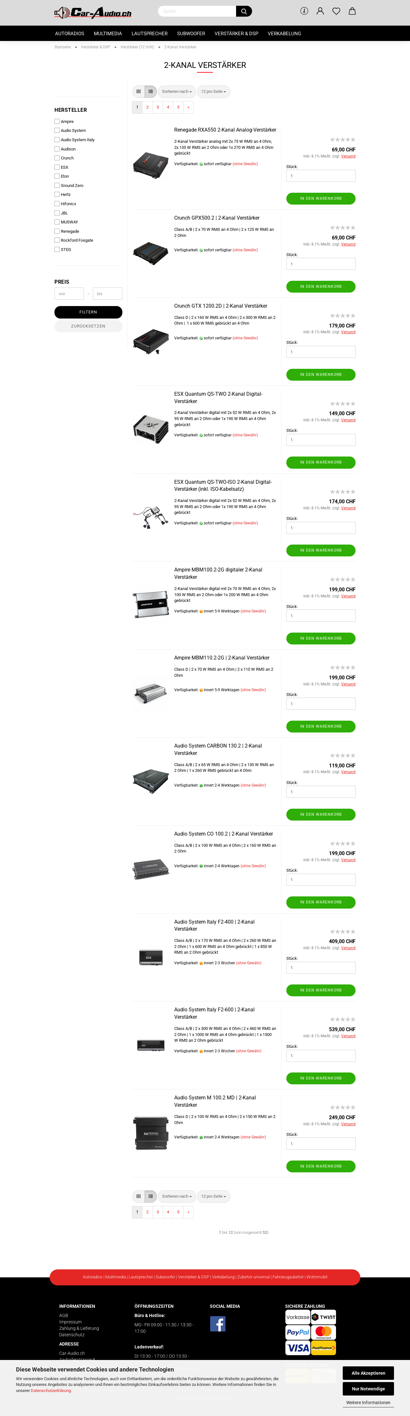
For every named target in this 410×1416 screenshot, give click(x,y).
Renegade (66, 231)
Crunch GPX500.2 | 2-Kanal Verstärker (216, 218)
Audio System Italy (74, 139)
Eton (61, 176)
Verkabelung (284, 33)
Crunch (64, 157)
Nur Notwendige (368, 1388)
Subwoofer (191, 33)
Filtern (88, 312)
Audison (65, 148)
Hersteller (70, 110)
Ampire (64, 121)
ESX (61, 167)
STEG (62, 249)
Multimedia (108, 33)
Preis (62, 282)
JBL (61, 212)
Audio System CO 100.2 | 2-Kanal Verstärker (223, 834)
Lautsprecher (150, 33)
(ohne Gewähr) (245, 164)
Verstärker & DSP (236, 33)
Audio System (70, 130)
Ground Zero (68, 185)
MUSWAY (66, 221)
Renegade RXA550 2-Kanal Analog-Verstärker (225, 130)
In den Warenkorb (321, 198)
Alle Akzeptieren (368, 1373)
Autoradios (69, 33)
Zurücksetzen (88, 326)
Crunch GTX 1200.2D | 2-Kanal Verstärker (220, 306)
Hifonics (65, 203)
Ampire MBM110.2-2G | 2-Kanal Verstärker (221, 658)
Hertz (62, 194)
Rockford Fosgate (73, 240)
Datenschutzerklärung (51, 1390)
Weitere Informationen (368, 1402)
